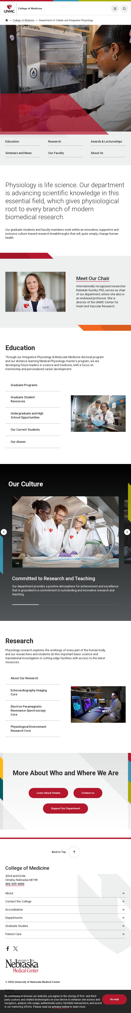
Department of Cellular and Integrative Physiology (66, 20)
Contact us (88, 792)
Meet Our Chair (93, 278)
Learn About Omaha (48, 792)
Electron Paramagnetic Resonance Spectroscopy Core (28, 710)
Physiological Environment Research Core (28, 728)
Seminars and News (18, 153)
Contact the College (18, 901)
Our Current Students (25, 429)
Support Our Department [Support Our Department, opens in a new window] (65, 808)
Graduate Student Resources (23, 399)
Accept (114, 999)
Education (12, 141)
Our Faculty (56, 153)
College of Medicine (30, 8)
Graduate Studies (16, 926)
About (9, 893)
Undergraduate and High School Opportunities (27, 415)
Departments (14, 917)
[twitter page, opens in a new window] (15, 948)
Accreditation (14, 909)
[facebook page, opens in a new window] (7, 948)
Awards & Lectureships (106, 141)
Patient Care (13, 934)
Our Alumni (18, 441)
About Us (97, 153)
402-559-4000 (14, 884)
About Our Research (24, 678)
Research (54, 141)
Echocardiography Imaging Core (29, 692)
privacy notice (60, 1006)
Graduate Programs (24, 385)
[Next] (127, 532)
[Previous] (4, 532)
